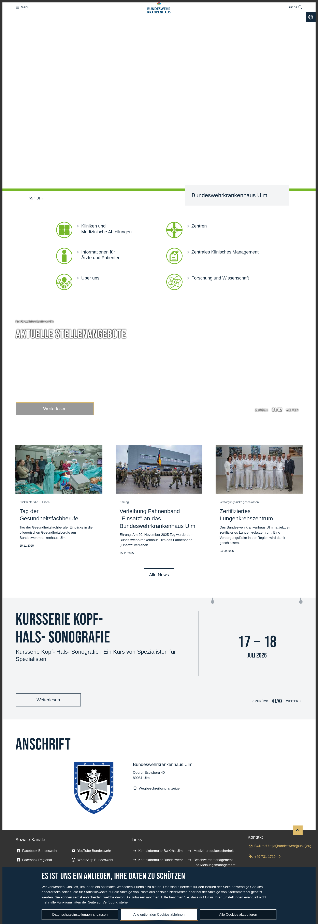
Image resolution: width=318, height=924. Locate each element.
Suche (295, 15)
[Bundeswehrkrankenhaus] (31, 156)
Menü (22, 15)
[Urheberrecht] (311, 33)
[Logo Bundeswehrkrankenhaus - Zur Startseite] (159, 15)
